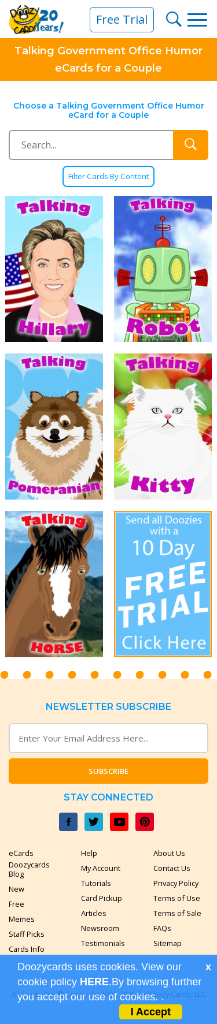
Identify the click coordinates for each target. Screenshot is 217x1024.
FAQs (162, 928)
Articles (93, 913)
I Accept (151, 1012)
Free (16, 903)
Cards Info (27, 949)
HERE (94, 982)
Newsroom (100, 928)
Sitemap (167, 943)
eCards (21, 853)
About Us (169, 853)
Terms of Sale (177, 913)
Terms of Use (176, 898)
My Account (100, 868)
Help (89, 853)
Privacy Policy (175, 883)
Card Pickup (101, 898)
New (16, 888)
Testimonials (103, 943)
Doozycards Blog (29, 869)
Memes (22, 919)
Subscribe (108, 771)
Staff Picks (27, 934)
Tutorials (96, 883)
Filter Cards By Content (108, 176)
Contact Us (171, 868)
